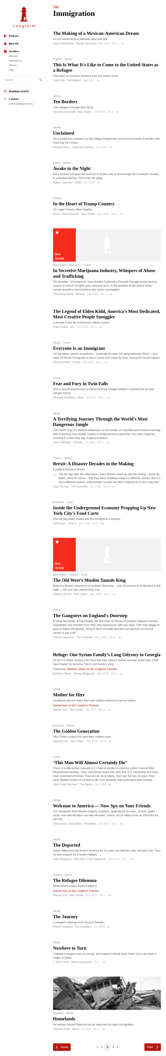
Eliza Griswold (61, 362)
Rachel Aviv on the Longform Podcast (76, 705)
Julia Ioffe (59, 80)
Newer (64, 1047)
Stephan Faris (61, 1028)
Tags (11, 69)
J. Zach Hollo (61, 962)
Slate (80, 397)
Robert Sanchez (63, 182)
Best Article (60, 265)
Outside (77, 442)
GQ (72, 326)
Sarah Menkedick (63, 43)
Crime (56, 163)
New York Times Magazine (90, 859)
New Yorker (85, 111)
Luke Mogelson (62, 859)
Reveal (80, 294)
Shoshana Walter (63, 294)
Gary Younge (61, 486)
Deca (75, 1028)
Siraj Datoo (75, 823)
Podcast (11, 36)
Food (70, 502)
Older (150, 1047)
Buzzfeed (90, 823)
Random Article (16, 91)
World (68, 59)
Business (75, 265)
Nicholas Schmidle (64, 111)
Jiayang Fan (60, 741)
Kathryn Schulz (62, 594)
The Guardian (79, 486)
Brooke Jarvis (61, 147)
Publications (15, 60)
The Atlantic (74, 80)
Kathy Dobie (60, 326)
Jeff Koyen (59, 523)
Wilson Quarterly (81, 962)
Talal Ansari (60, 823)
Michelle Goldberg (64, 397)
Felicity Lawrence (63, 637)
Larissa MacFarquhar (66, 213)
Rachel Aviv (60, 709)
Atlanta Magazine (84, 673)
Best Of (10, 43)
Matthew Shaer (62, 673)
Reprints (58, 1013)
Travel (67, 342)
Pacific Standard (86, 43)
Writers (12, 65)
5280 (78, 182)
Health (57, 127)
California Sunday (82, 147)
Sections (13, 56)
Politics (57, 59)
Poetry (76, 362)
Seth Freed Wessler (65, 784)
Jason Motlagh (62, 442)
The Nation (86, 784)
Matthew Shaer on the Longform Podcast (92, 669)
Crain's (72, 523)
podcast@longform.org (21, 103)
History (73, 574)
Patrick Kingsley (63, 926)
